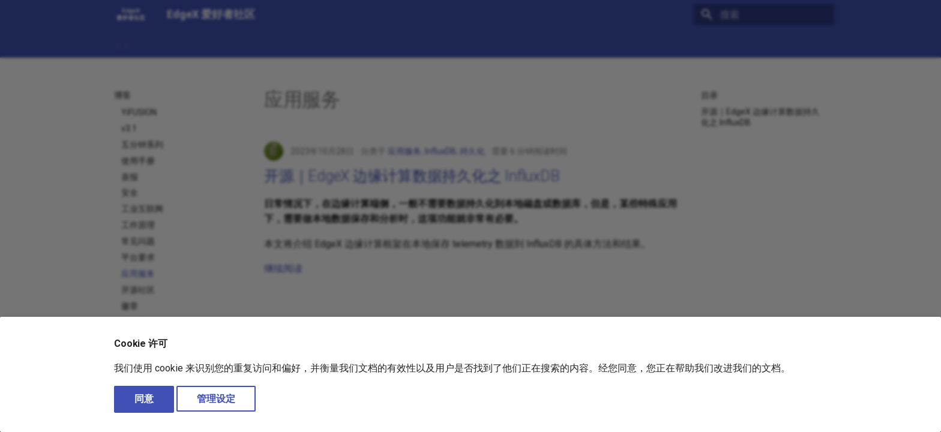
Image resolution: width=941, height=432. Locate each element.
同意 (144, 398)
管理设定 (216, 398)
